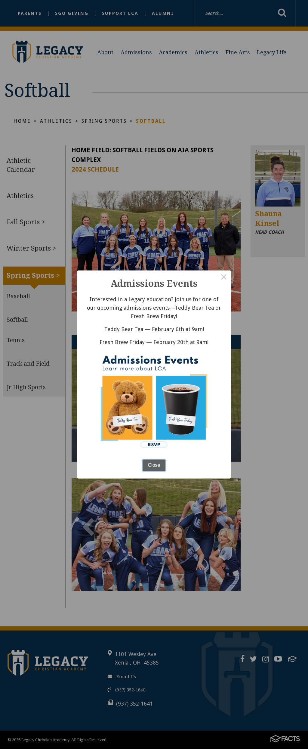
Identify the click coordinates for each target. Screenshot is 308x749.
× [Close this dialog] (223, 277)
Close (154, 465)
